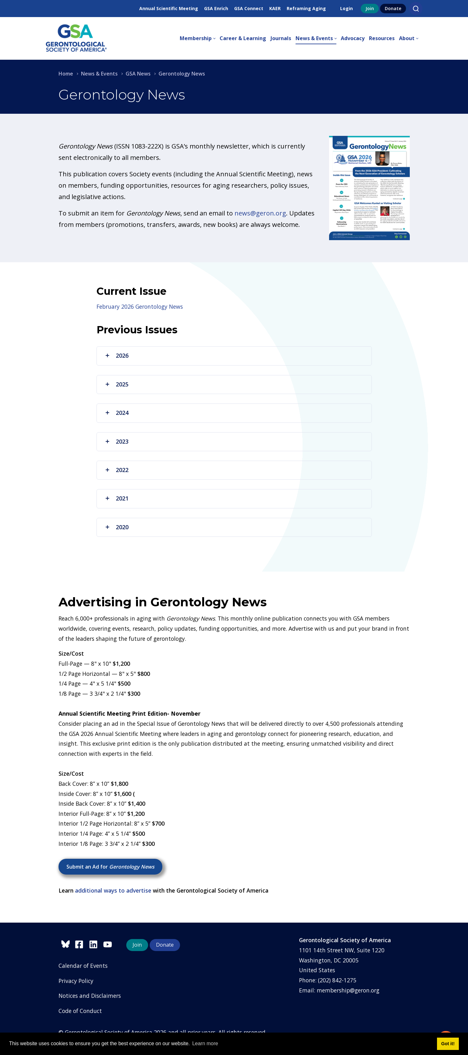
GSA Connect (248, 8)
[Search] (415, 8)
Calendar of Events (83, 965)
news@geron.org (260, 213)
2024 (116, 412)
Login (346, 8)
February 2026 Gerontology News (140, 306)
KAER (275, 8)
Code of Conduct (80, 1011)
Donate (393, 8)
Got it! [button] (447, 1043)
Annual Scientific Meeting (168, 8)
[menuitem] (200, 38)
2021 (116, 498)
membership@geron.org (348, 990)
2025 (116, 384)
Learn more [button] (205, 1043)
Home (66, 73)
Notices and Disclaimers (90, 995)
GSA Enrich (216, 8)
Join (369, 8)
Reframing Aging (306, 8)
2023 (116, 441)
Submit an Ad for (110, 866)
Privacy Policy (76, 981)
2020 (116, 527)
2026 (116, 355)
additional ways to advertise (113, 890)
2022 (116, 470)
